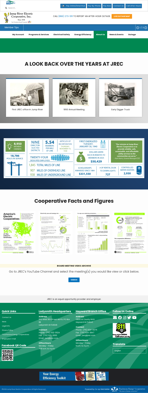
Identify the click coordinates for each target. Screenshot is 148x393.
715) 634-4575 (90, 329)
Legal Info (5, 326)
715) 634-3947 (87, 332)
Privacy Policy (7, 330)
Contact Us (6, 317)
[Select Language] (129, 350)
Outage (132, 34)
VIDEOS (74, 280)
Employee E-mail (8, 339)
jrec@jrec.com (51, 338)
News (4, 321)
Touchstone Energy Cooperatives (15, 334)
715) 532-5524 (53, 332)
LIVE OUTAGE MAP (122, 16)
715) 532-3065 (50, 335)
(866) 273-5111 (65, 16)
